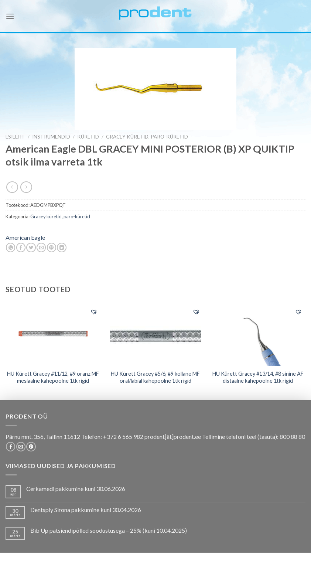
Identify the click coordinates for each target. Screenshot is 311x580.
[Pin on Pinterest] (51, 247)
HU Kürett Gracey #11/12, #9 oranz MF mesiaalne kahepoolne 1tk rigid (53, 377)
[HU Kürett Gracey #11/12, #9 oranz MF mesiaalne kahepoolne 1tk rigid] (53, 334)
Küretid (88, 137)
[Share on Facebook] (20, 247)
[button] (93, 311)
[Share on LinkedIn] (61, 247)
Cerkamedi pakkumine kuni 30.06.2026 (75, 488)
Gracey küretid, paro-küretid (147, 137)
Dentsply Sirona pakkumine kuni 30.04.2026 (85, 509)
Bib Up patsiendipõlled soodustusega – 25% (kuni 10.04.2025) (108, 530)
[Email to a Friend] (41, 247)
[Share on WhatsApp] (10, 247)
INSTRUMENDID (51, 137)
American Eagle (25, 237)
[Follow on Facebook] (10, 446)
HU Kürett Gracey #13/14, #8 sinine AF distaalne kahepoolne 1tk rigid (258, 377)
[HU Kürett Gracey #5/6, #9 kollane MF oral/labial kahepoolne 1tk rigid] (155, 334)
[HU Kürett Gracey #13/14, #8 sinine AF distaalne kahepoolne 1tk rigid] (257, 334)
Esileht (15, 137)
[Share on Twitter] (30, 247)
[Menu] (10, 16)
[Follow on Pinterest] (30, 446)
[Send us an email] (20, 446)
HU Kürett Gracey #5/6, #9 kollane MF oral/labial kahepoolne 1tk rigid (155, 377)
